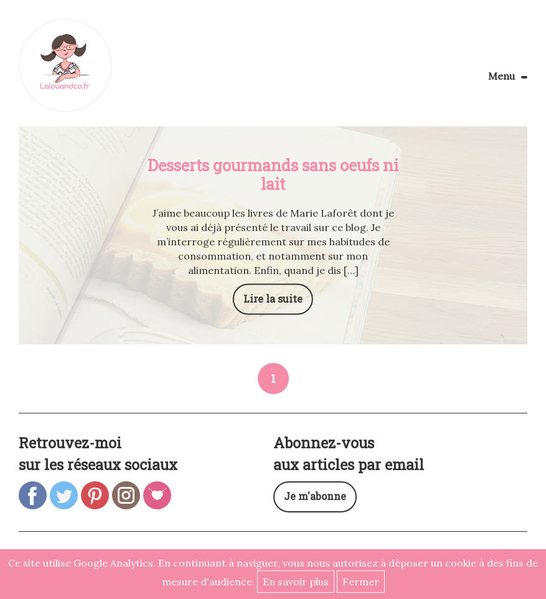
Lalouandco (65, 65)
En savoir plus (296, 581)
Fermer (360, 581)
